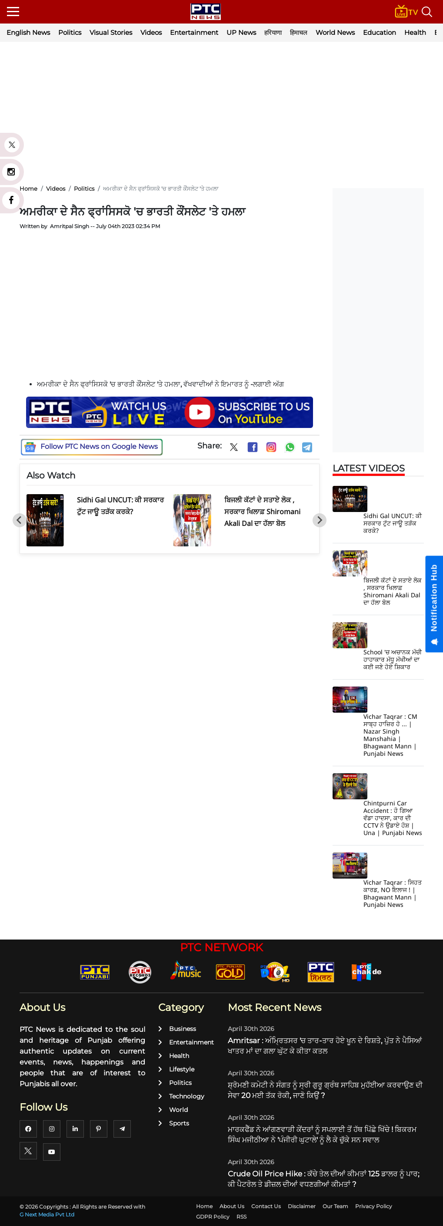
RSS (241, 1216)
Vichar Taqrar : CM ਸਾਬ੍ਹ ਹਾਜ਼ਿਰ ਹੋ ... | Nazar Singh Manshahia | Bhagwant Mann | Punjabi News (390, 735)
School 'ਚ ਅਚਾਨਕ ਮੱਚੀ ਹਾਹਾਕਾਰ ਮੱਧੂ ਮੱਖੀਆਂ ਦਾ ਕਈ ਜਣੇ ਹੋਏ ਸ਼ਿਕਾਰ (392, 659)
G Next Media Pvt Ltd (47, 1214)
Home (204, 1206)
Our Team (335, 1206)
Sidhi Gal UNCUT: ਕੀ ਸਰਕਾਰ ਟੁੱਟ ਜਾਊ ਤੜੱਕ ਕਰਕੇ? (392, 523)
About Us (232, 1206)
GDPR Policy (213, 1216)
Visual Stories (111, 32)
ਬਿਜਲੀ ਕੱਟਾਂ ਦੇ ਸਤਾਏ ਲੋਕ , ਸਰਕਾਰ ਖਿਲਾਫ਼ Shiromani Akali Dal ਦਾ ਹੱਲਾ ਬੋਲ (262, 511)
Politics (69, 32)
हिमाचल (298, 32)
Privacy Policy (373, 1206)
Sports (173, 1123)
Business (177, 1029)
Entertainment (194, 32)
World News (335, 32)
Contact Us (266, 1206)
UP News (241, 32)
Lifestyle (176, 1069)
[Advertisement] (222, 113)
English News (28, 32)
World (173, 1110)
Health (415, 32)
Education (379, 32)
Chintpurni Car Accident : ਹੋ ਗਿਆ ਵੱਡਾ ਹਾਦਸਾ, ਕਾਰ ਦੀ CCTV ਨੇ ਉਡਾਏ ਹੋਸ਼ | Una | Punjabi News (392, 818)
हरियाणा (273, 32)
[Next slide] (319, 520)
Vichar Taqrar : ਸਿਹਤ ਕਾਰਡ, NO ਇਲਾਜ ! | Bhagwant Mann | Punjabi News (392, 893)
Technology (181, 1096)
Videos (151, 32)
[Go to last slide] (20, 520)
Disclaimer (302, 1206)
